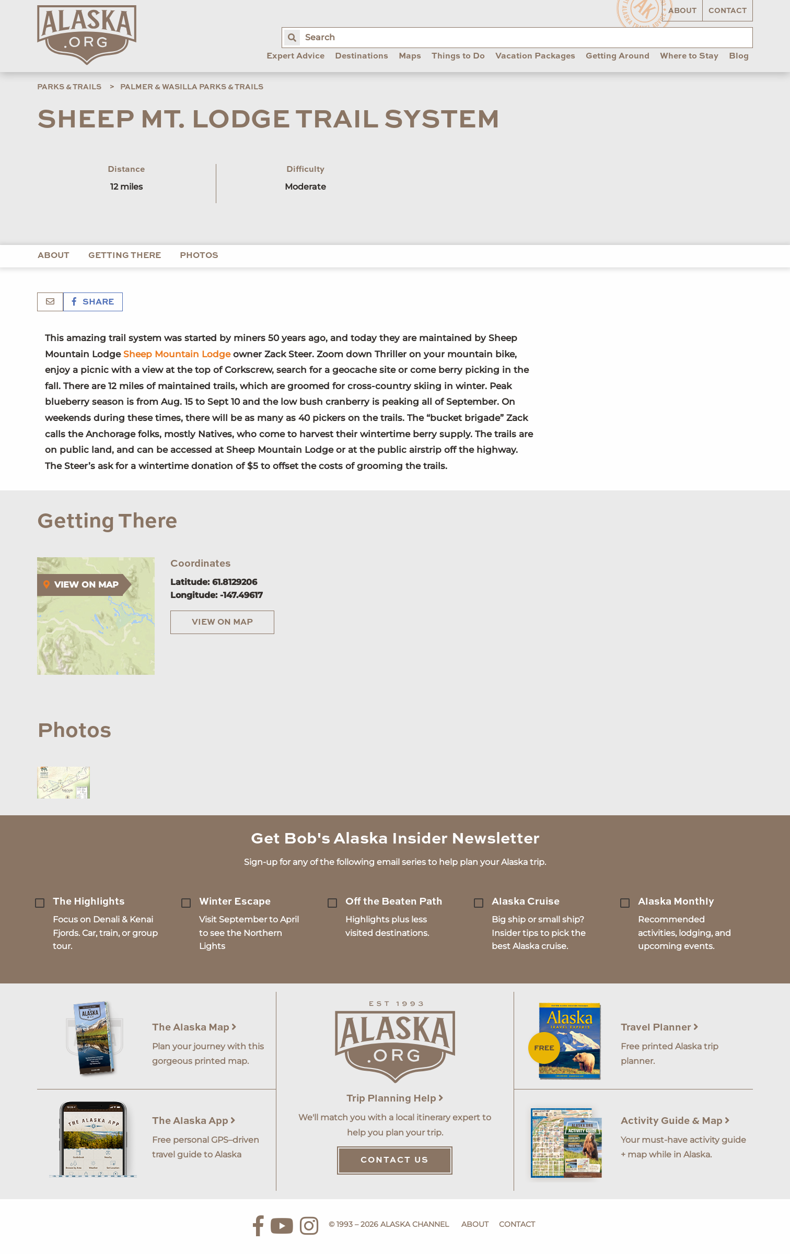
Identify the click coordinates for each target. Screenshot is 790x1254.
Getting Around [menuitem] (617, 56)
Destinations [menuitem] (361, 56)
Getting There (124, 256)
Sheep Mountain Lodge (178, 354)
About (682, 11)
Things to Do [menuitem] (458, 56)
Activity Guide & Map (675, 1121)
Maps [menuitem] (410, 56)
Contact (727, 11)
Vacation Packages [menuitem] (535, 56)
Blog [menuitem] (739, 56)
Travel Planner (660, 1028)
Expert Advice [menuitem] (295, 56)
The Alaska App (194, 1121)
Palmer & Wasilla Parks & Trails (191, 87)
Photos (199, 256)
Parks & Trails (69, 87)
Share (93, 302)
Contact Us (395, 1160)
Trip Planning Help (395, 1099)
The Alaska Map (194, 1028)
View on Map (222, 622)
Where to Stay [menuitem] (689, 56)
